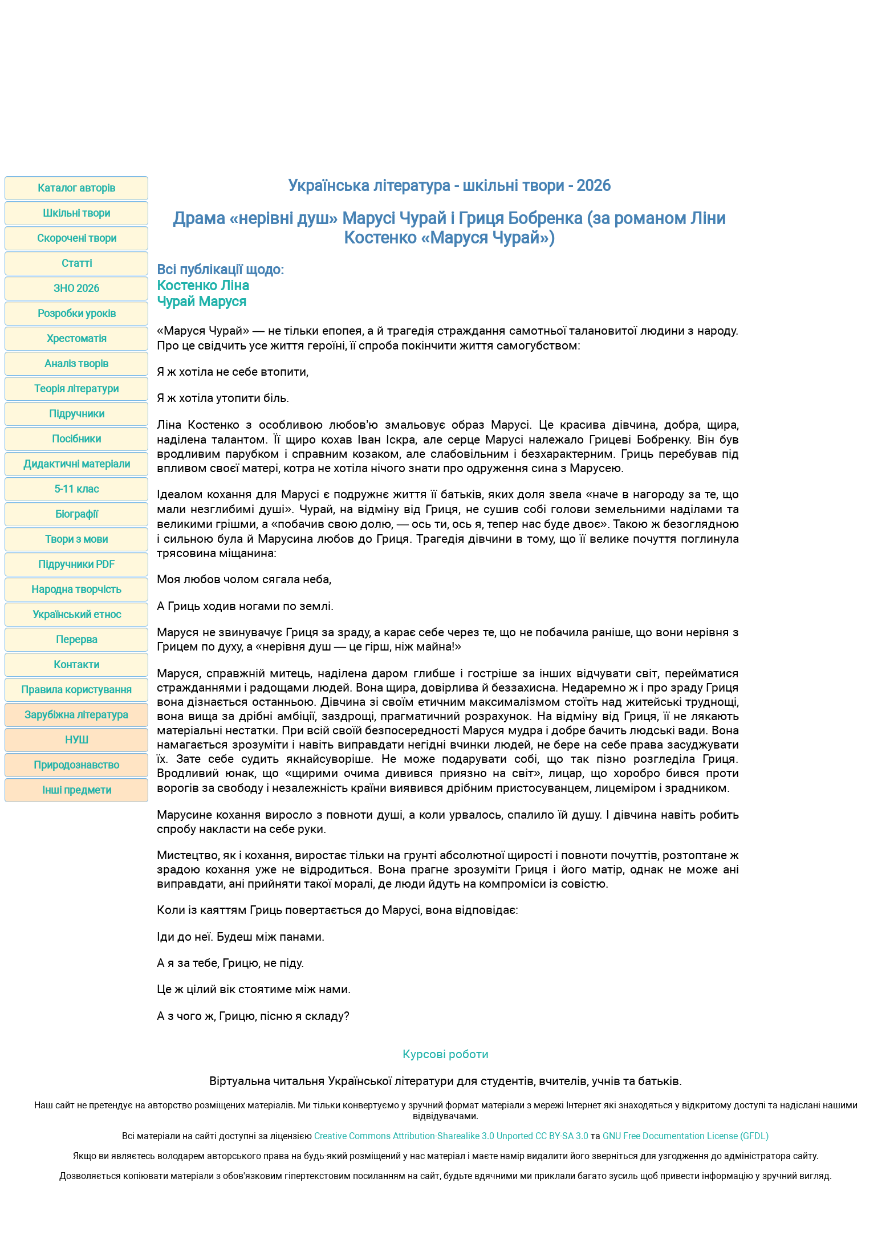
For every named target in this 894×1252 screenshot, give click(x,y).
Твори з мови (76, 539)
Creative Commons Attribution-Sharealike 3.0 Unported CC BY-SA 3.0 (451, 1136)
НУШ (76, 740)
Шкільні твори (76, 213)
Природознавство (76, 765)
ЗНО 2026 (76, 288)
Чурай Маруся (201, 302)
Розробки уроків (77, 313)
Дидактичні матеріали (76, 464)
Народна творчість (76, 589)
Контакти (76, 664)
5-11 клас (76, 489)
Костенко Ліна (203, 286)
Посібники (76, 439)
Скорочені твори (76, 238)
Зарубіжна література (76, 715)
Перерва (76, 639)
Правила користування (76, 690)
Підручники (76, 414)
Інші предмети (76, 790)
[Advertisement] (447, 84)
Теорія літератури (76, 389)
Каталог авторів (76, 188)
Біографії (76, 514)
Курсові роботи (446, 1054)
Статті (77, 263)
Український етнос (76, 614)
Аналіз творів (76, 363)
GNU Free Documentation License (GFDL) (686, 1136)
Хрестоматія (77, 338)
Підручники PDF (76, 564)
